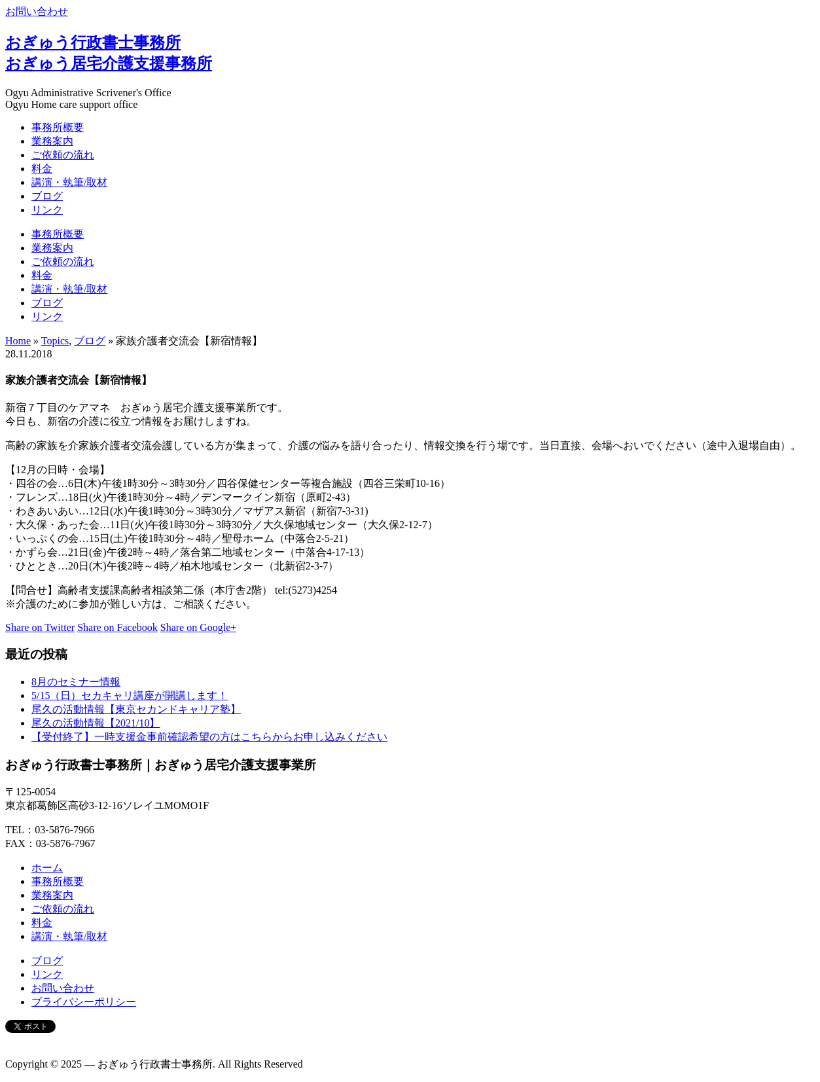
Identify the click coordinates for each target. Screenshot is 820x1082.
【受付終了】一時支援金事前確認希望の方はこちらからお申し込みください (209, 736)
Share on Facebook (117, 627)
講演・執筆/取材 (69, 182)
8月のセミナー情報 (75, 681)
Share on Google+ (198, 627)
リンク (47, 209)
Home (18, 340)
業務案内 (52, 141)
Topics (55, 340)
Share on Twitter (40, 627)
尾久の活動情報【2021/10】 (95, 723)
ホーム (47, 867)
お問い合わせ (36, 11)
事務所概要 (57, 127)
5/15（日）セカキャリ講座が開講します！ (129, 695)
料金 (41, 168)
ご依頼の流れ (62, 154)
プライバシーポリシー (83, 1001)
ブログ (47, 196)
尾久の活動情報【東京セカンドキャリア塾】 (136, 709)
